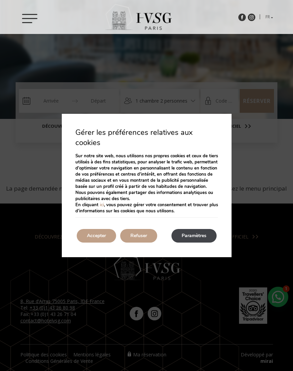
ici (102, 205)
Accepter (96, 235)
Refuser (138, 235)
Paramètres (194, 235)
